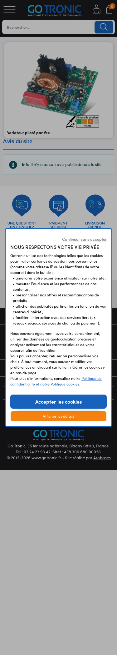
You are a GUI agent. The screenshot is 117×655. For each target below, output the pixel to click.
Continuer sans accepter (84, 239)
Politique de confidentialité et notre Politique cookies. (56, 380)
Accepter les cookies (58, 401)
